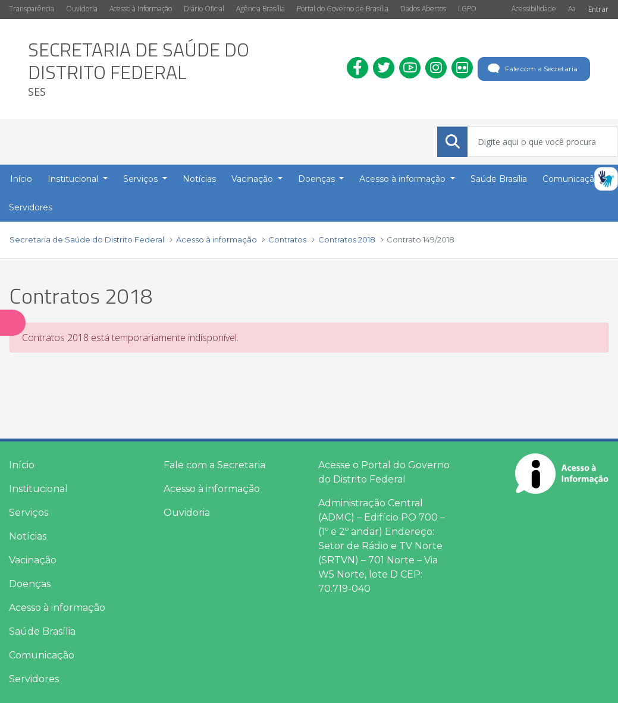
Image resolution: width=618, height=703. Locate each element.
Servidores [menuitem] (30, 207)
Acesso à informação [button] (403, 179)
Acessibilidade (534, 9)
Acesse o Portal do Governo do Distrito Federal (384, 472)
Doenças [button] (317, 179)
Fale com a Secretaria (531, 69)
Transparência (31, 9)
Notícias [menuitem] (199, 179)
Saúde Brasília (42, 631)
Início (21, 465)
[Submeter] (453, 141)
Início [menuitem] (21, 179)
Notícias (27, 536)
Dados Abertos (423, 9)
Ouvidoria (82, 9)
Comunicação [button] (572, 179)
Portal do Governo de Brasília (342, 9)
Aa (572, 9)
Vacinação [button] (253, 179)
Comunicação (41, 655)
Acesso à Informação (140, 9)
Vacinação (33, 560)
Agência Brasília (260, 9)
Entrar (598, 9)
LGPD (467, 9)
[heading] (178, 69)
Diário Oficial (204, 9)
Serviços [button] (141, 179)
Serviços (28, 512)
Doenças (30, 583)
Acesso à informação (57, 607)
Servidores (34, 679)
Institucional (38, 488)
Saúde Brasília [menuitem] (498, 179)
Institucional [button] (74, 179)
